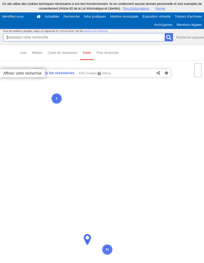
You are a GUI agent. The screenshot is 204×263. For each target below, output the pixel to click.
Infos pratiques (95, 16)
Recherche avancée (190, 37)
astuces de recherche (96, 30)
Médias (37, 53)
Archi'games (163, 25)
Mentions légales (189, 25)
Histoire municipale (124, 16)
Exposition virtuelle (156, 16)
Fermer (160, 8)
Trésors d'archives (188, 16)
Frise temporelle (107, 53)
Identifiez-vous (13, 16)
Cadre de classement (62, 53)
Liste (23, 53)
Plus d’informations (136, 8)
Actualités (52, 16)
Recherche (71, 16)
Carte (87, 53)
